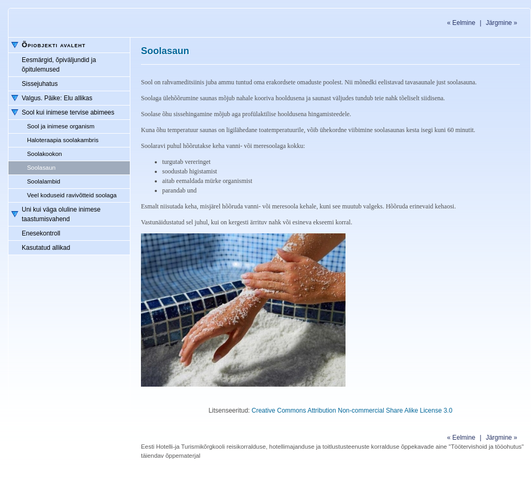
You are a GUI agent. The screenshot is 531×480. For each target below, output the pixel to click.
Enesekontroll (41, 233)
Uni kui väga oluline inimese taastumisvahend (61, 214)
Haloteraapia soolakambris (63, 140)
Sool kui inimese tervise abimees (68, 112)
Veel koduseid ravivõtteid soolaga (72, 195)
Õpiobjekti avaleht (54, 45)
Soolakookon (44, 154)
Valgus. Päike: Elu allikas (57, 98)
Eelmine (461, 23)
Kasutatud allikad (46, 247)
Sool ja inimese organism (60, 126)
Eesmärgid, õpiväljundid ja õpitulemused (59, 64)
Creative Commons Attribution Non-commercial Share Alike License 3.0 (352, 410)
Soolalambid (43, 181)
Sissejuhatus (40, 84)
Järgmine (501, 23)
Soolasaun (41, 167)
